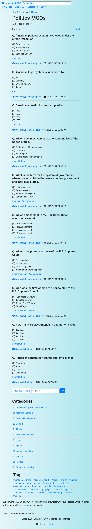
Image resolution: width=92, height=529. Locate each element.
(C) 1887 (16, 117)
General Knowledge (23, 467)
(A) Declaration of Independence (27, 147)
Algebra (18, 429)
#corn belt (30, 492)
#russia (55, 480)
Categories (33, 7)
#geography (46, 489)
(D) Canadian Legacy (22, 54)
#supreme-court (19, 274)
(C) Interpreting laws (21, 266)
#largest (41, 492)
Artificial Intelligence (24, 418)
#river (64, 480)
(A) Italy (15, 77)
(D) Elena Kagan (19, 306)
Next (77, 29)
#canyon (58, 489)
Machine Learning (23, 413)
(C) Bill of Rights (19, 153)
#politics (16, 58)
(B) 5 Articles (18, 333)
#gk (67, 489)
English (18, 456)
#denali (64, 483)
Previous (16, 29)
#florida (68, 492)
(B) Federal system (21, 190)
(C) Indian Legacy (20, 50)
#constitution (18, 161)
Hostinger (51, 524)
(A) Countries (18, 363)
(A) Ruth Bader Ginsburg (23, 297)
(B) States (16, 366)
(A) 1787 (16, 110)
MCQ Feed (7, 7)
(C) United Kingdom (21, 84)
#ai (40, 486)
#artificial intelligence (55, 486)
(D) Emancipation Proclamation (27, 157)
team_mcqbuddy (33, 63)
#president (19, 483)
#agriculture (30, 486)
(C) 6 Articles (18, 336)
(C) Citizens (17, 369)
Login (43, 7)
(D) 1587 (16, 120)
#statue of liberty (50, 483)
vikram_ (29, 349)
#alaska (17, 496)
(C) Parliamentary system (24, 193)
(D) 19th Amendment (22, 233)
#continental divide (22, 480)
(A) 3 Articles (18, 330)
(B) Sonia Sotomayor (22, 300)
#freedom (33, 489)
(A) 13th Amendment (22, 223)
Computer (19, 424)
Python (18, 445)
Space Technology (23, 451)
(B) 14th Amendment (22, 227)
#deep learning (55, 492)
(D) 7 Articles (18, 339)
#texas (74, 489)
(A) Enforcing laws (20, 260)
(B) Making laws (19, 263)
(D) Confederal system (22, 196)
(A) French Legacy (20, 44)
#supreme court (41, 480)
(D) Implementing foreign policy (27, 269)
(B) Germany (18, 80)
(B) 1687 (16, 114)
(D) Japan (16, 87)
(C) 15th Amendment (22, 230)
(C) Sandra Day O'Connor (23, 303)
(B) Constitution (19, 150)
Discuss (17, 63)
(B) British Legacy (20, 47)
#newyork (17, 486)
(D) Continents (19, 372)
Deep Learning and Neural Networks (31, 407)
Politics (32, 12)
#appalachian (33, 483)
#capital (73, 480)
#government (28, 201)
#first (31, 310)
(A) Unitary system (21, 187)
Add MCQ (19, 7)
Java (16, 440)
